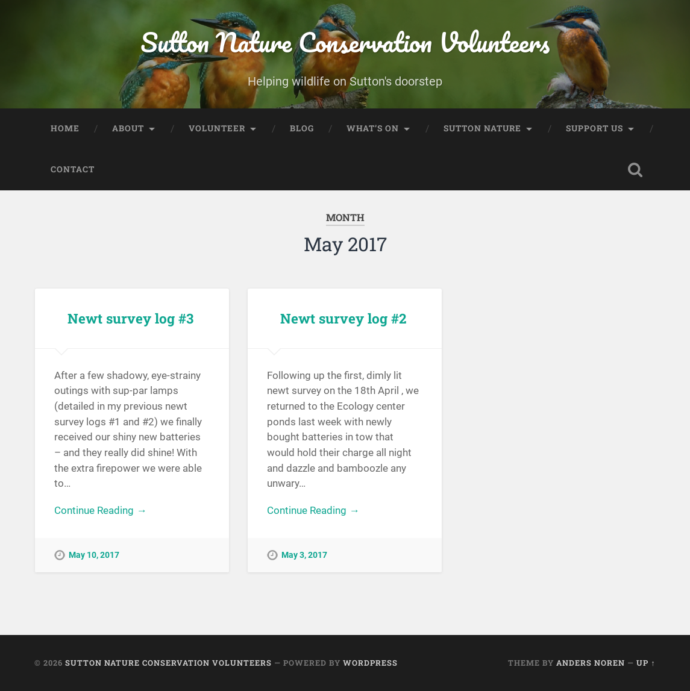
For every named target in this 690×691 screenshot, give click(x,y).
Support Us (594, 128)
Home (65, 128)
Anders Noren (590, 663)
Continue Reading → (100, 510)
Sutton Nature (482, 128)
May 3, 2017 (304, 555)
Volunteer (217, 128)
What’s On (373, 128)
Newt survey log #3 (130, 318)
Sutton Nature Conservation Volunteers (345, 41)
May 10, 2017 (94, 555)
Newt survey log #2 (343, 318)
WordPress (370, 663)
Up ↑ (645, 663)
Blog (302, 128)
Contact (73, 169)
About (128, 128)
